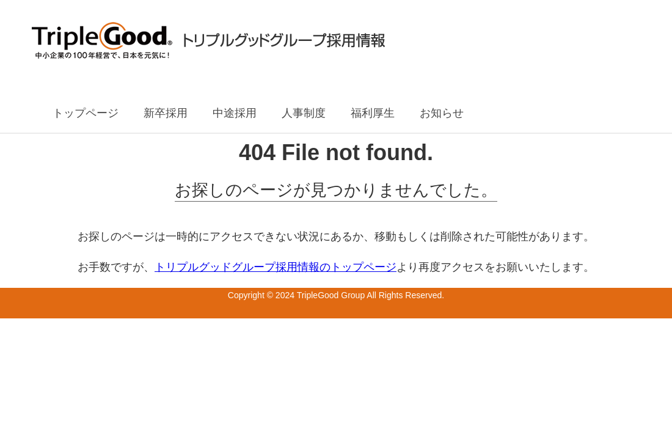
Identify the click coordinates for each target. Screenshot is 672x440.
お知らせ (442, 113)
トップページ (86, 113)
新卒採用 (166, 113)
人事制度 (304, 113)
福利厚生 (373, 113)
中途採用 (235, 113)
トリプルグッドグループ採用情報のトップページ (275, 267)
